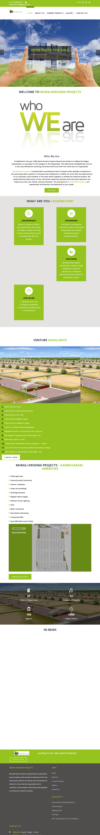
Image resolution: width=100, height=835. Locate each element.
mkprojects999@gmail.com (19, 3)
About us (40, 13)
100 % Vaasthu (57, 806)
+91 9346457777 (16, 2)
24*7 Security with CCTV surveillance (65, 819)
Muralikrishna (19, 532)
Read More (52, 190)
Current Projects (55, 13)
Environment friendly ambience (63, 802)
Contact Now (11, 457)
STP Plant (55, 815)
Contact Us (82, 13)
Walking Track (57, 810)
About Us (55, 777)
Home (30, 13)
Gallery (70, 13)
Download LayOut (20, 577)
